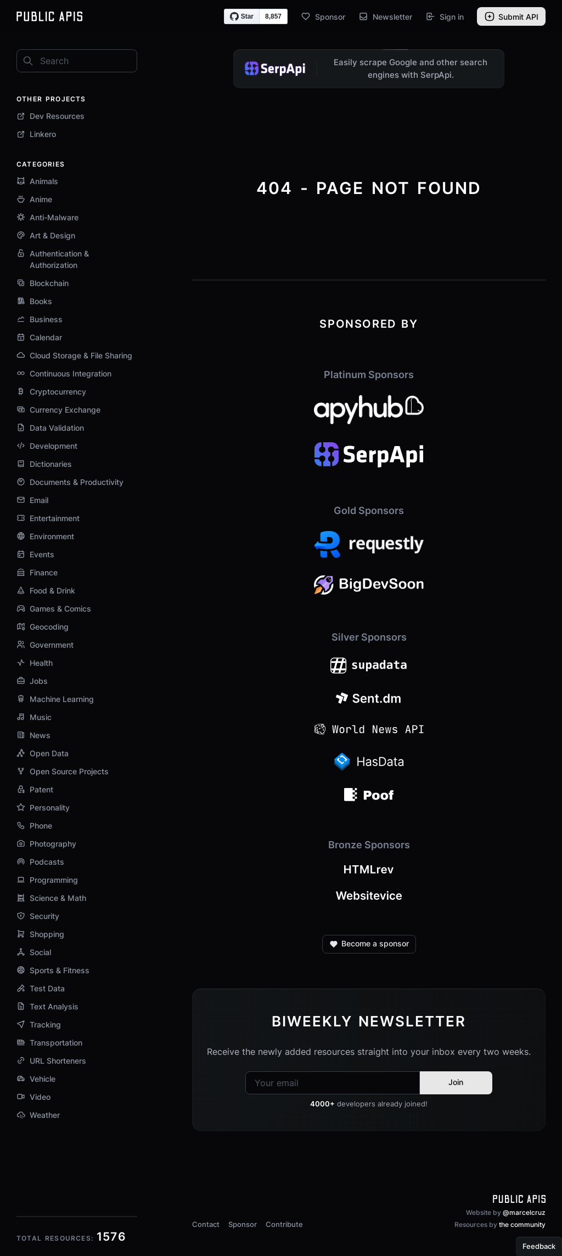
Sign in (444, 16)
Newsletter (385, 16)
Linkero (36, 134)
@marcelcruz (524, 1212)
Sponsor (323, 16)
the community (522, 1224)
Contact (206, 1224)
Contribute (284, 1224)
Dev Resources (50, 116)
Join (455, 1082)
